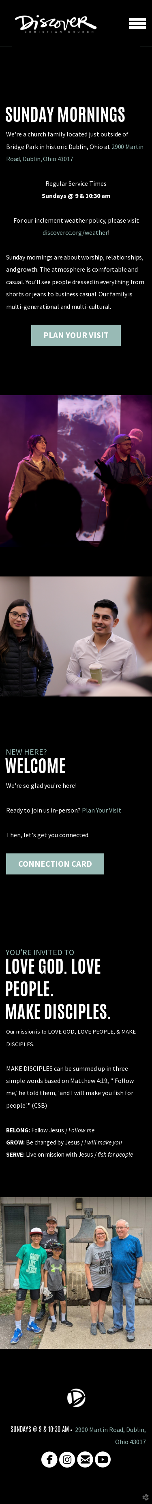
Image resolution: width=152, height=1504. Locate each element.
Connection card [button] (55, 864)
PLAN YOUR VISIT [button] (76, 335)
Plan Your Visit (101, 810)
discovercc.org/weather (75, 232)
